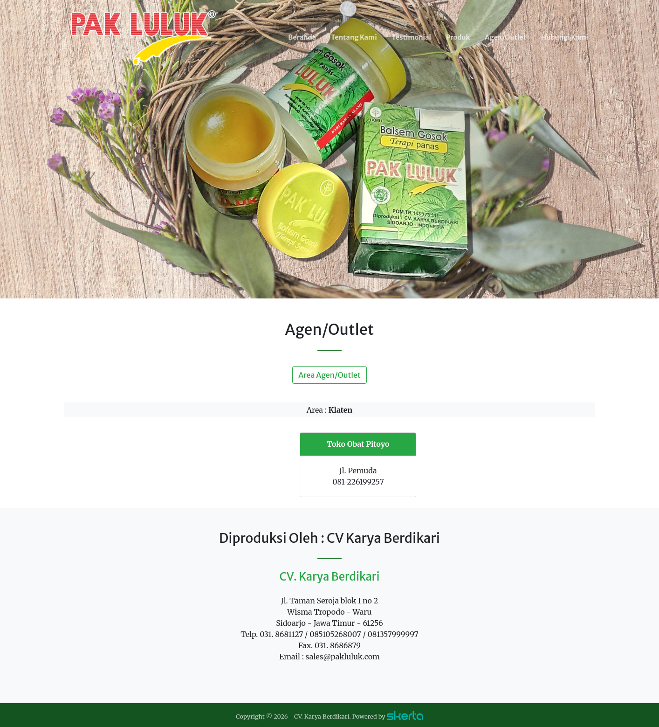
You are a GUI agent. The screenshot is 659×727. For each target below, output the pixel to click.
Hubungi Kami (564, 37)
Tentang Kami (354, 37)
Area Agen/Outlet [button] (329, 375)
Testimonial (411, 37)
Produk (458, 37)
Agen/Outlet (505, 37)
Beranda (302, 37)
